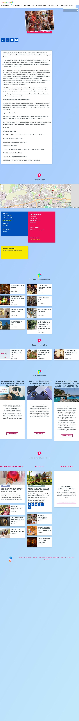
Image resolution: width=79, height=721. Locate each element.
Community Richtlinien (45, 557)
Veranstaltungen (17, 5)
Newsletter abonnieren (67, 502)
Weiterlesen (12, 433)
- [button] (2, 188)
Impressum (56, 557)
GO (77, 10)
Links (72, 557)
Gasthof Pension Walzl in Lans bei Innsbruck (44, 352)
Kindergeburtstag (29, 5)
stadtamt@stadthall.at (7, 220)
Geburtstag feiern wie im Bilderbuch (42, 517)
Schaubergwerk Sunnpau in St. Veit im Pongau (17, 519)
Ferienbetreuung (41, 5)
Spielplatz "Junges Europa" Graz (17, 508)
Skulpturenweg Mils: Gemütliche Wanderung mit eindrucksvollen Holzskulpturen (44, 324)
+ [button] (2, 186)
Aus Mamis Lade (53, 5)
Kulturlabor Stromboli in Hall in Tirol (44, 287)
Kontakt (63, 557)
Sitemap (46, 559)
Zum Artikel (39, 433)
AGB (68, 557)
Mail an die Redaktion (35, 239)
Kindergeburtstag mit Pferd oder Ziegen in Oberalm (44, 528)
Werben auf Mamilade (25, 557)
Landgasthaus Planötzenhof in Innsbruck (71, 352)
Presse (35, 557)
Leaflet (71, 207)
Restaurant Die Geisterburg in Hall (16, 352)
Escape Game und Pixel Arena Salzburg (44, 540)
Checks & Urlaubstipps (66, 5)
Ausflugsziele (5, 5)
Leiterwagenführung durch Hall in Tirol (17, 298)
